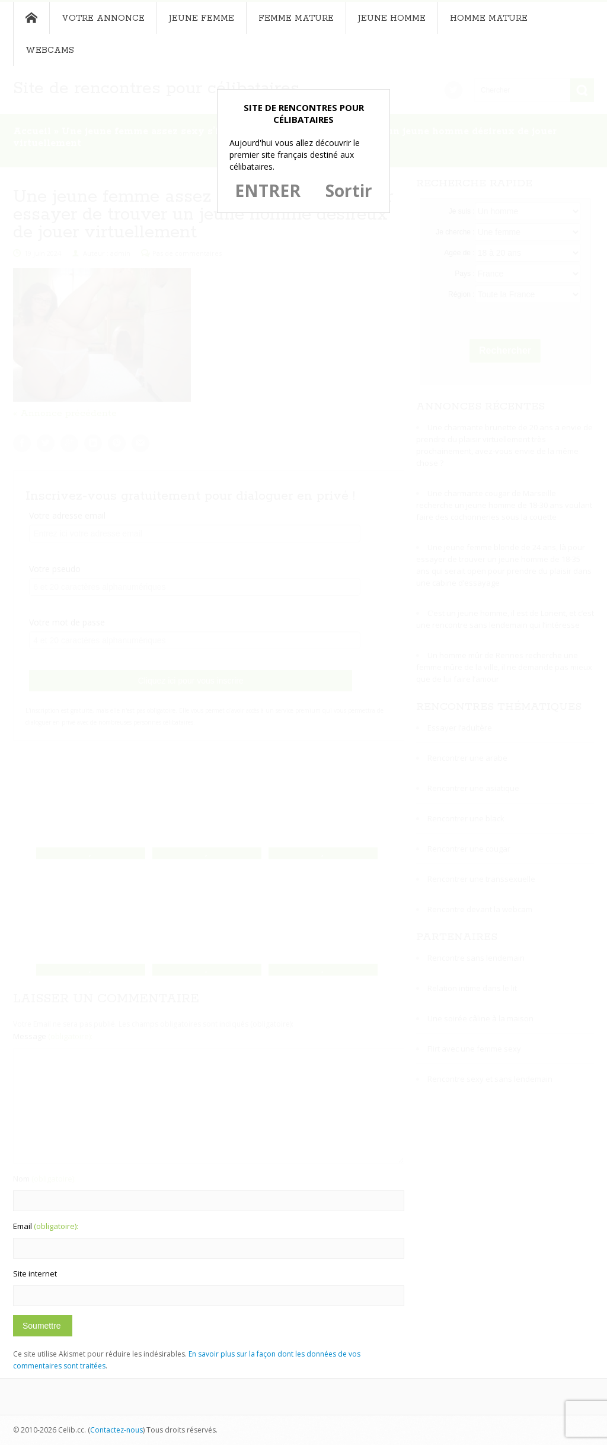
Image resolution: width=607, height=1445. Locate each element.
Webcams (49, 50)
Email (45, 1226)
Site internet (35, 1273)
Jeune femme (201, 18)
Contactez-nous (116, 1430)
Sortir (348, 190)
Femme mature (296, 18)
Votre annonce (103, 18)
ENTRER (268, 190)
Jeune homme (392, 18)
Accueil (31, 18)
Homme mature (489, 18)
